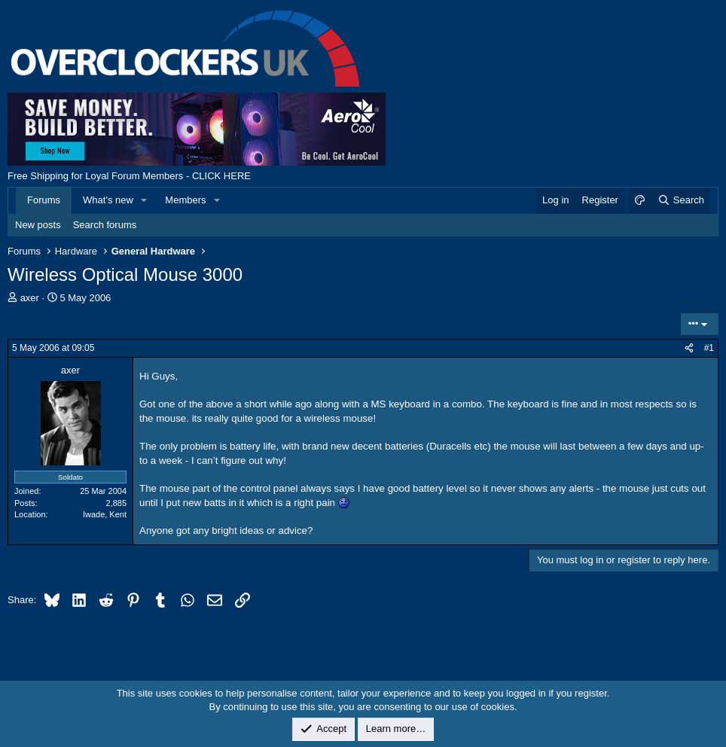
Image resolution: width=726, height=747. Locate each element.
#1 (709, 348)
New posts (38, 224)
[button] (144, 200)
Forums (43, 200)
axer (29, 297)
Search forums (105, 224)
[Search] (680, 200)
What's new (108, 200)
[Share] (689, 348)
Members (185, 200)
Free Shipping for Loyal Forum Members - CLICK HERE (129, 175)
